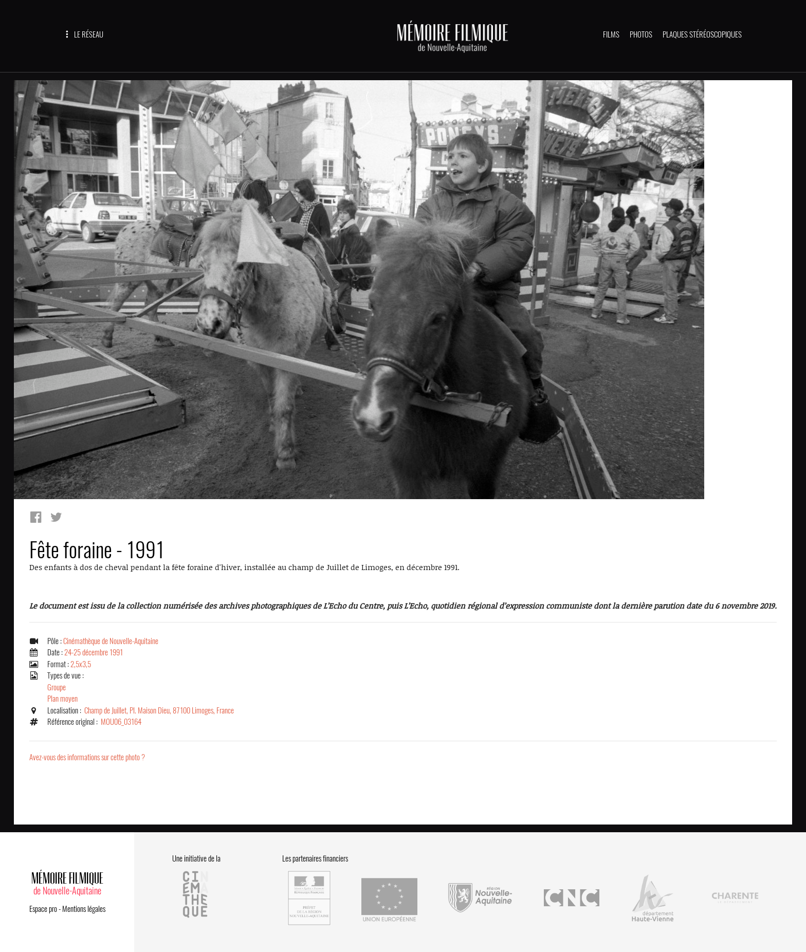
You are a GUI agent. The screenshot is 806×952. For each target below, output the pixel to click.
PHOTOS (641, 34)
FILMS (611, 34)
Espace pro (43, 908)
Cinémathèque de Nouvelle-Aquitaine (110, 641)
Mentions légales (83, 908)
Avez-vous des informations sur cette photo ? (87, 757)
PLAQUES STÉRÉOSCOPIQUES (702, 34)
